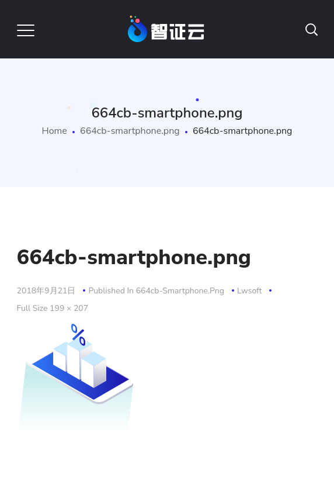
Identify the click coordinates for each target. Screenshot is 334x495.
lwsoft (249, 290)
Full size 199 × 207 (53, 308)
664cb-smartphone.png (130, 130)
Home (54, 130)
